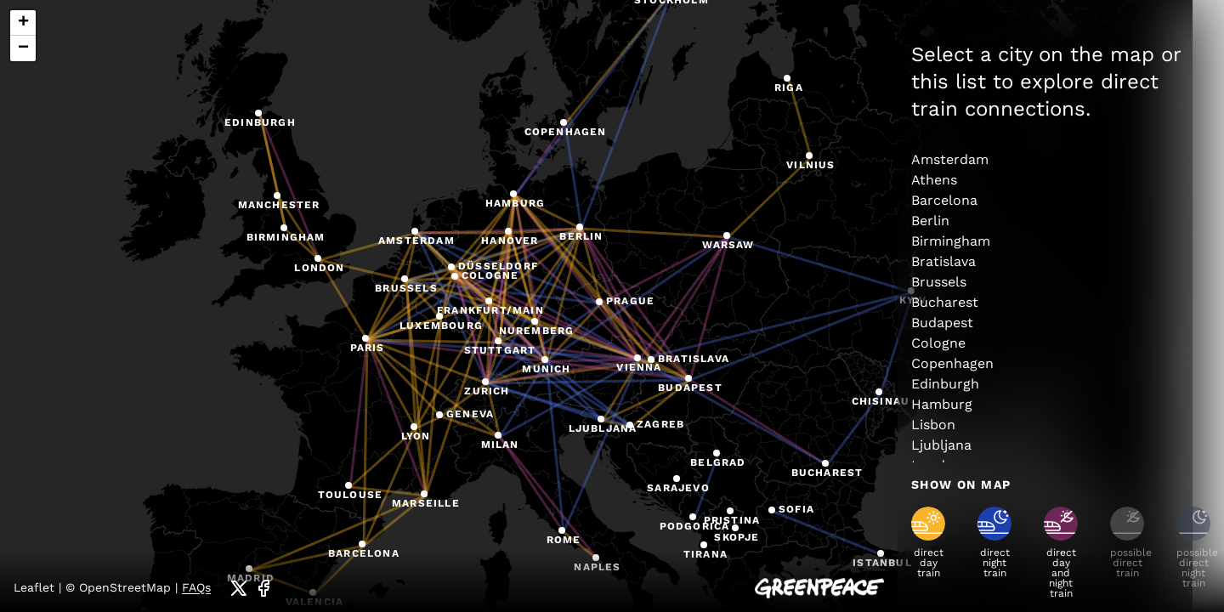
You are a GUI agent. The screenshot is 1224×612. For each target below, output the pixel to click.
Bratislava (943, 261)
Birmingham (950, 241)
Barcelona (944, 200)
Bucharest (944, 302)
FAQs (196, 587)
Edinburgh (945, 384)
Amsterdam (950, 159)
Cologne (938, 343)
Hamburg (941, 404)
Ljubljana (941, 445)
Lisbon (933, 424)
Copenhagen (952, 363)
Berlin (930, 220)
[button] (416, 233)
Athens (934, 180)
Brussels (938, 282)
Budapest (942, 322)
